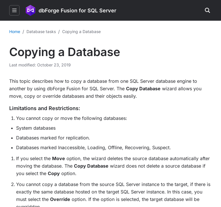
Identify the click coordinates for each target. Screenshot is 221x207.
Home (14, 31)
